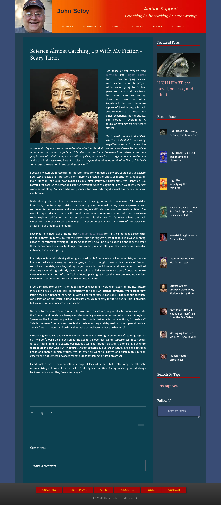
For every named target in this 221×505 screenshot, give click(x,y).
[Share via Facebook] (32, 413)
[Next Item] (194, 65)
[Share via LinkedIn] (51, 413)
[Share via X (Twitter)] (41, 413)
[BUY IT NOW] (179, 411)
